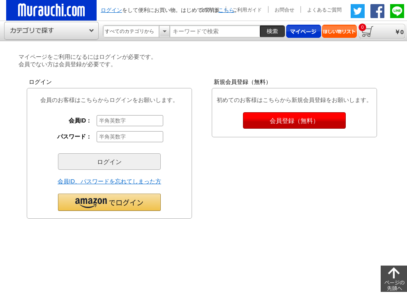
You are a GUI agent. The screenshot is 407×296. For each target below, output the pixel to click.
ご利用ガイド (247, 10)
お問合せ (284, 10)
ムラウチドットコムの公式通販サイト (51, 10)
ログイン (111, 10)
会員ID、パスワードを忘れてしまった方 (109, 181)
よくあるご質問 (324, 10)
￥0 (381, 29)
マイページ (303, 31)
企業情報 (210, 10)
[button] (109, 202)
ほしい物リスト (339, 31)
